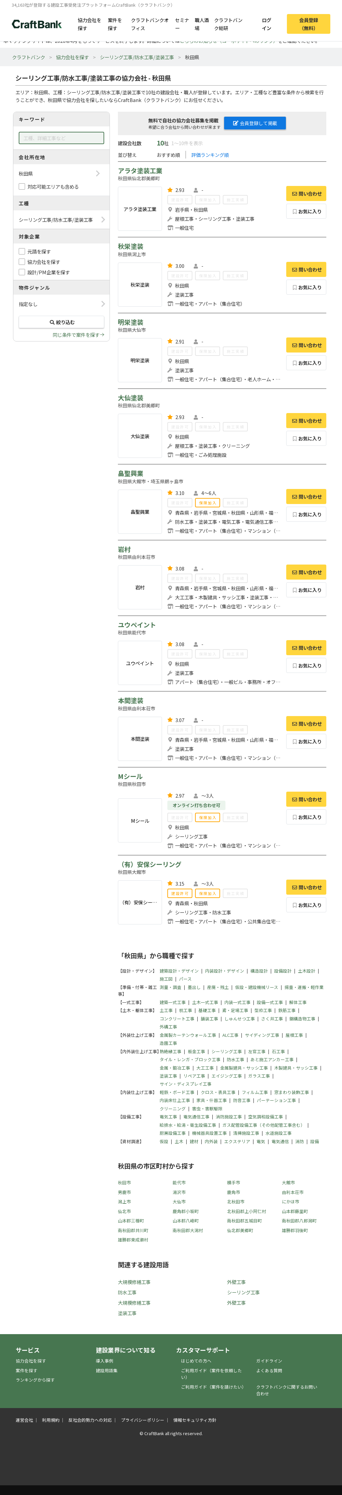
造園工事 (168, 1043)
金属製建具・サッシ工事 (244, 1068)
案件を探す (115, 23)
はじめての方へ (196, 1361)
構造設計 (259, 971)
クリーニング (173, 1108)
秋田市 (124, 1182)
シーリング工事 (226, 1051)
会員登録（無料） (308, 23)
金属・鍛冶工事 (175, 1068)
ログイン (266, 23)
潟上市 (124, 1201)
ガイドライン (269, 1361)
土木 (179, 1141)
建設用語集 (107, 1370)
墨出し (194, 987)
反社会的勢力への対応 (90, 1420)
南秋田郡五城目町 (244, 1220)
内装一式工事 (237, 1002)
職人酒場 (202, 23)
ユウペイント (137, 624)
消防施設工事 (229, 1116)
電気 (260, 1141)
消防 (299, 1141)
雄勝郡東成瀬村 (133, 1239)
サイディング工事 (262, 1035)
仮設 (164, 1141)
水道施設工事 (279, 1133)
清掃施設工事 (246, 1133)
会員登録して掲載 (255, 123)
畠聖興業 (130, 473)
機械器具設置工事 (209, 1133)
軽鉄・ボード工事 (177, 1092)
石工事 (278, 1051)
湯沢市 (179, 1192)
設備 (314, 1141)
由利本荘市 (293, 1192)
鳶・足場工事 (235, 1010)
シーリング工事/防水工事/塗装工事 (137, 57)
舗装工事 (209, 1018)
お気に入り (306, 211)
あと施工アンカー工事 (272, 1059)
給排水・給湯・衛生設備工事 (188, 1125)
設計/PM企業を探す (48, 272)
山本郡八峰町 (186, 1220)
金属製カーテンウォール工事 (188, 1035)
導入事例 (104, 1361)
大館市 (288, 1182)
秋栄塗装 (130, 246)
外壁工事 (236, 1281)
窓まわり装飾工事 (291, 1092)
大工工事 (205, 1068)
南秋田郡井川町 (133, 1230)
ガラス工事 (259, 1076)
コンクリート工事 (177, 1018)
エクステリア (237, 1141)
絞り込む (61, 321)
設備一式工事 (270, 1002)
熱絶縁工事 (170, 1051)
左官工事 (257, 1051)
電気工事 (168, 1116)
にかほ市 (290, 1201)
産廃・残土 (218, 987)
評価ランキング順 (210, 154)
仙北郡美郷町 (240, 1230)
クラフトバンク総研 (228, 23)
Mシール (130, 776)
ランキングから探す (35, 1380)
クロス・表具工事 (218, 1092)
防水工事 (235, 1059)
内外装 (211, 1141)
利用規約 (50, 1420)
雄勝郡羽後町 (295, 1230)
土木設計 (306, 971)
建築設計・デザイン (179, 971)
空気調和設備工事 (265, 1116)
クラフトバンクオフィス (150, 23)
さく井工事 (272, 1018)
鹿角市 (233, 1192)
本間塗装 (130, 700)
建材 (194, 1141)
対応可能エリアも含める (53, 186)
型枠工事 (263, 1010)
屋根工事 (294, 1035)
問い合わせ (306, 193)
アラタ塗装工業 (140, 170)
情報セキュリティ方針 (194, 1420)
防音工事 (241, 1100)
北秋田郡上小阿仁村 (246, 1211)
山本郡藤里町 (295, 1211)
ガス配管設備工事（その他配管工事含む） (263, 1125)
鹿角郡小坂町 (186, 1211)
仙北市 (124, 1211)
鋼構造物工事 (302, 1018)
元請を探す (39, 251)
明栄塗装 (130, 322)
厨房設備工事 (173, 1133)
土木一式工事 (205, 1002)
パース (185, 979)
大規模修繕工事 (134, 1281)
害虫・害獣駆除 (207, 1108)
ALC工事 (230, 1035)
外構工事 (168, 1026)
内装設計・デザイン (224, 971)
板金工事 (196, 1051)
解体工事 (298, 1002)
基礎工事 (207, 1010)
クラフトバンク (28, 57)
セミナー (182, 23)
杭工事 (185, 1010)
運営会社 (24, 1420)
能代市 (179, 1182)
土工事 (166, 1010)
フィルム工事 (255, 1092)
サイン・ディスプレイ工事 (185, 1084)
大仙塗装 (130, 397)
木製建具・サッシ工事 (296, 1068)
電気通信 (280, 1141)
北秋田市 (235, 1201)
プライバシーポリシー (142, 1420)
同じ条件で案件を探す (76, 334)
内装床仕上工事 (175, 1100)
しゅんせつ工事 (239, 1018)
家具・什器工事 (211, 1100)
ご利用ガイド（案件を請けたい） (213, 1387)
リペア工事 (194, 1076)
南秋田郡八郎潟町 (299, 1220)
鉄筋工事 (287, 1010)
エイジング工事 (226, 1076)
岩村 (124, 549)
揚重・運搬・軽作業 (304, 987)
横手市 (233, 1182)
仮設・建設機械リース (256, 987)
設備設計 (283, 971)
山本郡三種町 (131, 1220)
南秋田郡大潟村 (188, 1230)
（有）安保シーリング (149, 864)
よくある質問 (269, 1370)
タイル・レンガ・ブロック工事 (190, 1059)
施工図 (166, 979)
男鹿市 (124, 1192)
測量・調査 (170, 987)
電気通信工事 (196, 1116)
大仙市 (179, 1201)
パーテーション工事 (276, 1100)
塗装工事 (168, 1076)
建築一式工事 (173, 1002)
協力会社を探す (89, 23)
